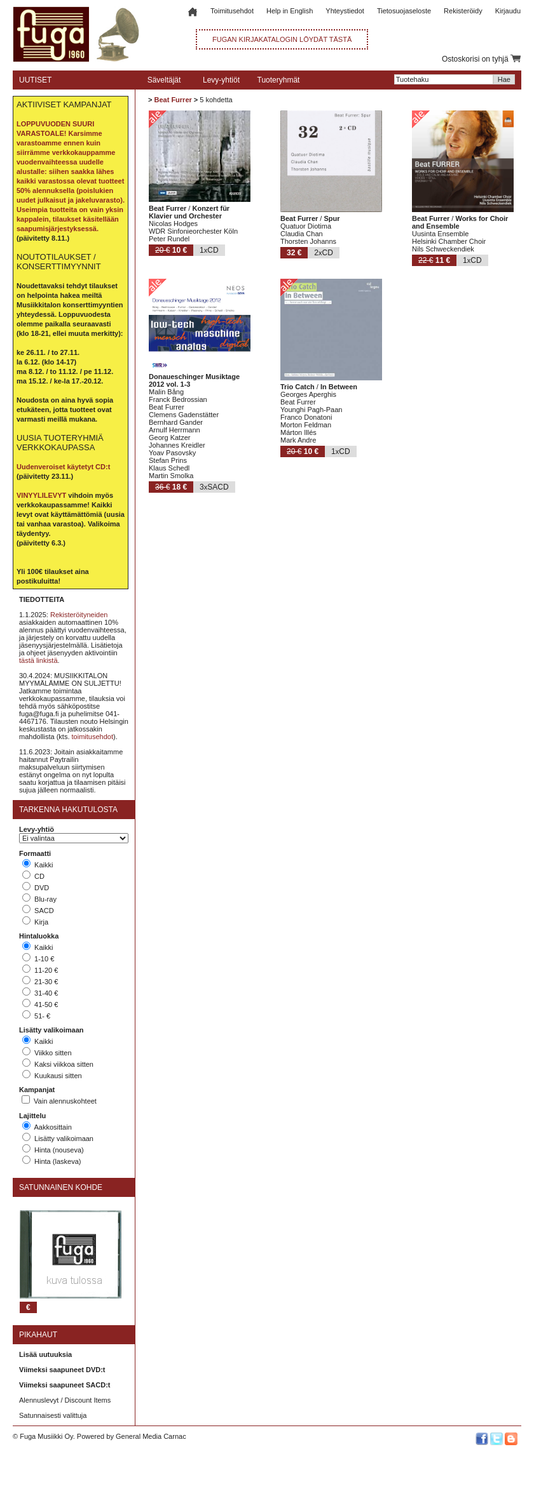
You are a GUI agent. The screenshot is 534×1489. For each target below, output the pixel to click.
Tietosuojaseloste (404, 11)
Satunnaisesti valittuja (52, 1415)
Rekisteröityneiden (79, 614)
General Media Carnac (151, 1436)
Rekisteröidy (463, 11)
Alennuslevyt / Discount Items (65, 1400)
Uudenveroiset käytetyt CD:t (63, 467)
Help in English (289, 11)
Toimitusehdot (232, 11)
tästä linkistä (38, 660)
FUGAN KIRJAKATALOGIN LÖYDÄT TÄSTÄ (282, 39)
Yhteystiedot (344, 11)
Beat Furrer (172, 99)
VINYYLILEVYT (41, 495)
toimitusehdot (92, 736)
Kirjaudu (508, 11)
